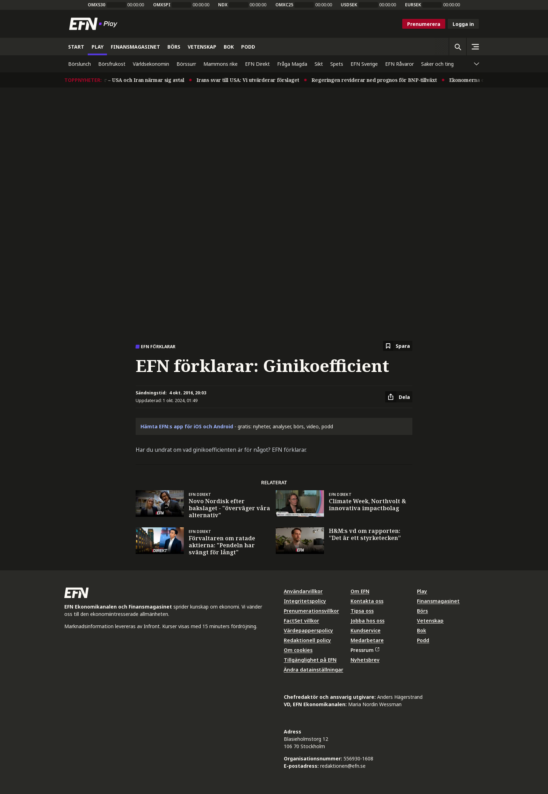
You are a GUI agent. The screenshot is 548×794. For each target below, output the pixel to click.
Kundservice (366, 630)
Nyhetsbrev (365, 659)
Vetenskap (430, 620)
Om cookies (298, 650)
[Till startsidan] (94, 24)
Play (422, 591)
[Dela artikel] (398, 396)
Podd (423, 640)
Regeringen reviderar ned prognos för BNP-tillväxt (381, 80)
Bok (421, 630)
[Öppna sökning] (457, 46)
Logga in (463, 24)
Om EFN (360, 591)
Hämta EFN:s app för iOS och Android (186, 426)
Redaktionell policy (307, 640)
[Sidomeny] (475, 46)
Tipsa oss (362, 610)
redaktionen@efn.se (343, 766)
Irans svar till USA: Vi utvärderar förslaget (254, 80)
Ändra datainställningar (313, 669)
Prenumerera (423, 24)
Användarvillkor (303, 591)
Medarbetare (367, 640)
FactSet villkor (301, 620)
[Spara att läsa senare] (397, 346)
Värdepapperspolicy (308, 630)
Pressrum (365, 650)
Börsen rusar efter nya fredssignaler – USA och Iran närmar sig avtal (107, 80)
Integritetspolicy (305, 601)
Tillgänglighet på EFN (310, 659)
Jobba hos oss (367, 620)
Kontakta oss (367, 601)
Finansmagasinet (438, 601)
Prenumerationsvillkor (311, 610)
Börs (422, 610)
